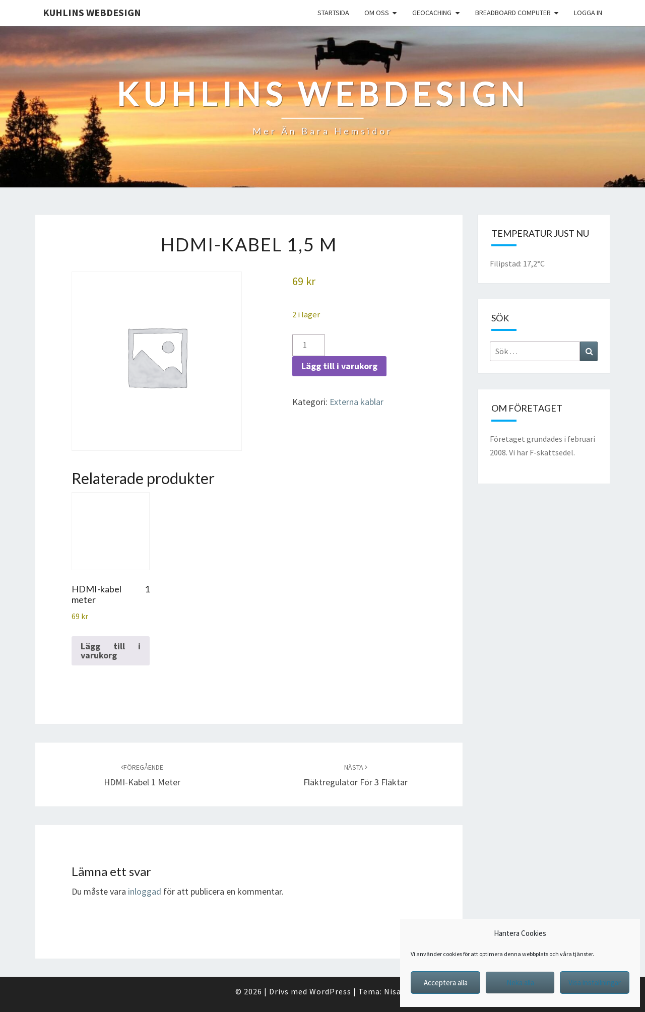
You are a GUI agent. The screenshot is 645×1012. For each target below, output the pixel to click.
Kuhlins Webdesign (92, 12)
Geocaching (432, 12)
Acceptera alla (446, 982)
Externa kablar (356, 402)
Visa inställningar (594, 982)
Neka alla (520, 982)
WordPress (330, 991)
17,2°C (534, 263)
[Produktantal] (308, 345)
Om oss (376, 12)
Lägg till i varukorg (339, 366)
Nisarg (397, 991)
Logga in (588, 12)
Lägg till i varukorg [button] (111, 650)
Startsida (333, 12)
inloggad (144, 891)
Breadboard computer (513, 12)
